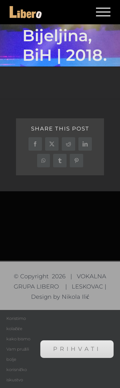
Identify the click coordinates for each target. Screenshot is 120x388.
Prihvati (77, 348)
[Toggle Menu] (103, 12)
